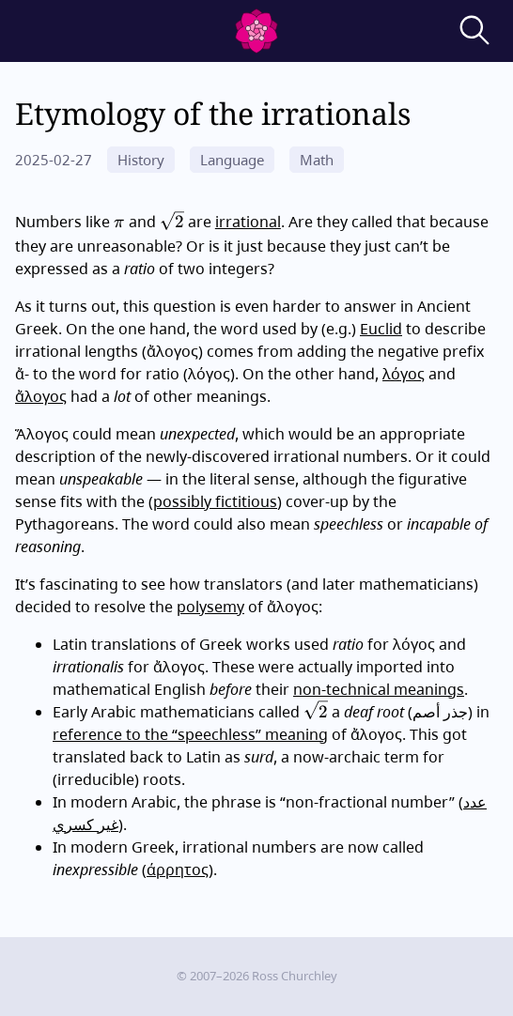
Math (317, 159)
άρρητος (178, 869)
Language (232, 159)
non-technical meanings (378, 689)
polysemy (210, 606)
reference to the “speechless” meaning (190, 734)
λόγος (403, 373)
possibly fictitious (215, 501)
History (140, 159)
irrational (248, 221)
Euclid (381, 328)
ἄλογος (41, 396)
